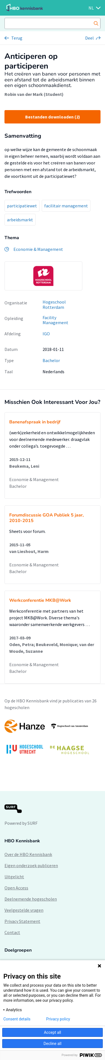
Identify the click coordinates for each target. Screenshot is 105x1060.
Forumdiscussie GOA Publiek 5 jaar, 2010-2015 (46, 518)
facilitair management (66, 205)
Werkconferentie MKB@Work (40, 600)
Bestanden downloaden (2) (52, 117)
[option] (43, 276)
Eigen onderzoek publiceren (31, 865)
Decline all (53, 1043)
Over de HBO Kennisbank (28, 854)
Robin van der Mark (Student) (34, 94)
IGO (46, 333)
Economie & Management (34, 479)
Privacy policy (58, 1019)
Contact (12, 932)
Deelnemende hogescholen (30, 899)
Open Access (16, 888)
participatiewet (22, 205)
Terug (16, 37)
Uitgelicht (14, 876)
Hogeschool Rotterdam (54, 304)
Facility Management (55, 320)
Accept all (52, 1032)
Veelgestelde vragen (23, 910)
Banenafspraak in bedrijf (34, 422)
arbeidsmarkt (20, 219)
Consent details (17, 1019)
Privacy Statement (22, 921)
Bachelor (51, 360)
